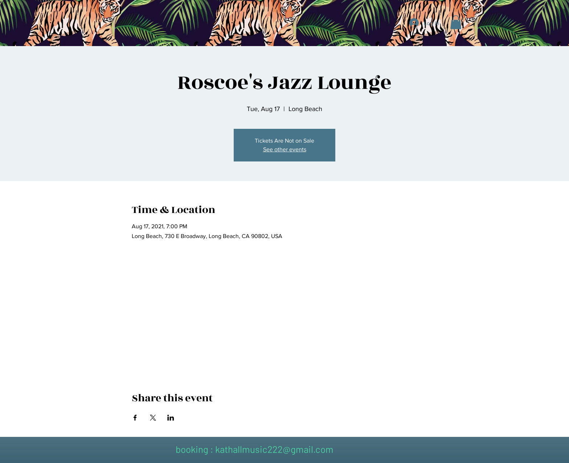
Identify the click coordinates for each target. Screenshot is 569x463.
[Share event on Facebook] (135, 418)
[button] (456, 22)
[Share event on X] (153, 418)
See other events (284, 149)
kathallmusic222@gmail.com (274, 449)
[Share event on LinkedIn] (170, 418)
